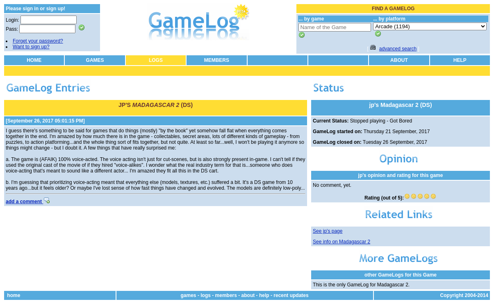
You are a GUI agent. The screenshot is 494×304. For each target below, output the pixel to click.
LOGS (156, 60)
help (264, 295)
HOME (34, 60)
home (13, 295)
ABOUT (399, 60)
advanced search (398, 49)
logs (205, 295)
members (226, 295)
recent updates (290, 295)
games (188, 295)
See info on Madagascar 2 (341, 242)
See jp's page (327, 231)
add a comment (28, 201)
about (248, 295)
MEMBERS (216, 60)
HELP (460, 60)
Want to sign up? (31, 47)
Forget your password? (38, 41)
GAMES (95, 60)
